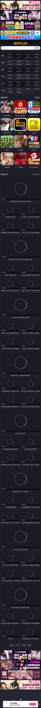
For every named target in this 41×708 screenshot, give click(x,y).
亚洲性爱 (10, 68)
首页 (11, 645)
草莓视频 (27, 89)
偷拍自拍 (18, 68)
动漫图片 (36, 75)
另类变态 (36, 71)
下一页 (24, 645)
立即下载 (32, 704)
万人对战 (27, 54)
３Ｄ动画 (36, 61)
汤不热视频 (37, 89)
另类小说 (18, 85)
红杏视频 (10, 92)
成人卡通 (27, 68)
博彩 (2, 56)
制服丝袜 (10, 71)
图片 (2, 76)
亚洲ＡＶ (10, 61)
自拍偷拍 (18, 61)
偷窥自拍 (10, 75)
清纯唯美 (18, 78)
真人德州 (18, 54)
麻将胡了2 (10, 57)
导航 (2, 90)
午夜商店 (18, 89)
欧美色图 (27, 75)
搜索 (37, 48)
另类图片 (36, 78)
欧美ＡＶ (27, 61)
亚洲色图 (18, 75)
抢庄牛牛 (36, 57)
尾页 (29, 645)
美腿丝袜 (10, 78)
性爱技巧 (36, 85)
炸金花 (19, 57)
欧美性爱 (36, 68)
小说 (2, 83)
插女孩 (10, 89)
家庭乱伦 (18, 82)
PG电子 (10, 54)
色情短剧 (18, 92)
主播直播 (27, 64)
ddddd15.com (20, 43)
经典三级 (18, 71)
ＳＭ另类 (36, 64)
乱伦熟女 (27, 71)
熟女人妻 (10, 64)
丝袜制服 (18, 64)
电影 (2, 69)
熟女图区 (27, 78)
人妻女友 (27, 82)
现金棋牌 (27, 57)
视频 (2, 62)
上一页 (17, 645)
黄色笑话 (27, 85)
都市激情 (10, 82)
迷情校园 (10, 85)
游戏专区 (36, 54)
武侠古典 (36, 82)
